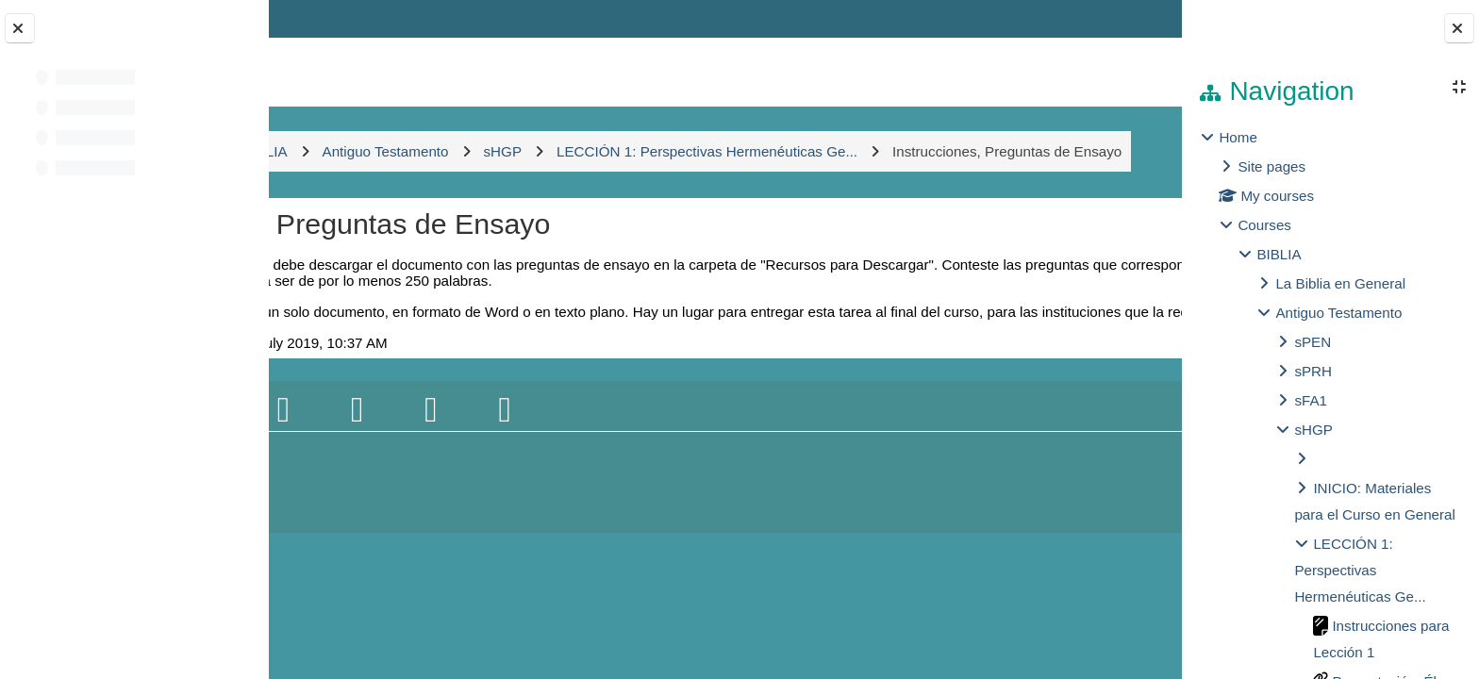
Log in (1126, 18)
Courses (1264, 225)
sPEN (1312, 342)
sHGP (1313, 430)
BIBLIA (1278, 254)
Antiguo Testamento (1338, 313)
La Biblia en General (1340, 283)
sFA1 (1310, 400)
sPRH (1313, 371)
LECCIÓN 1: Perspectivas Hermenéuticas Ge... (1359, 570)
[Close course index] (20, 28)
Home (1238, 137)
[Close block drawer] (1459, 28)
